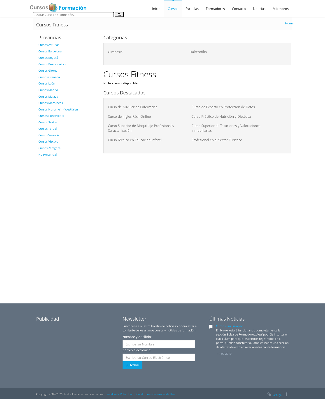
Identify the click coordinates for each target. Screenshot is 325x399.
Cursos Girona (47, 70)
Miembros (281, 8)
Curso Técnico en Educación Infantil (135, 140)
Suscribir (132, 365)
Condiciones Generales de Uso (155, 394)
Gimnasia (115, 51)
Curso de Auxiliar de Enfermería (132, 107)
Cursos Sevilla (47, 122)
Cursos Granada (49, 77)
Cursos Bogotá (48, 58)
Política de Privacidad (120, 394)
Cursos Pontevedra (51, 116)
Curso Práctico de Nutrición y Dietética (221, 116)
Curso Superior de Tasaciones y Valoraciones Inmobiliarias (225, 128)
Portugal (275, 395)
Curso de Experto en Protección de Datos (223, 107)
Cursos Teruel (47, 129)
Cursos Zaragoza (49, 148)
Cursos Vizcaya (48, 141)
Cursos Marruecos (50, 103)
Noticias (259, 8)
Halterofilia (198, 51)
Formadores (215, 8)
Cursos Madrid (48, 90)
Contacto (239, 8)
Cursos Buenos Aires (52, 64)
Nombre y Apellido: (137, 337)
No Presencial (47, 155)
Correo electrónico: (137, 350)
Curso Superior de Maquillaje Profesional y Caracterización (141, 128)
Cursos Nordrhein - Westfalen (58, 109)
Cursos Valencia (48, 135)
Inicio (156, 8)
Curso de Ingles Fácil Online (129, 116)
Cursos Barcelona (50, 51)
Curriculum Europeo (229, 326)
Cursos (173, 8)
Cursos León (46, 83)
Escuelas (192, 8)
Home (289, 23)
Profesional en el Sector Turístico (216, 140)
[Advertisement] (67, 226)
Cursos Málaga (48, 96)
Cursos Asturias (48, 45)
